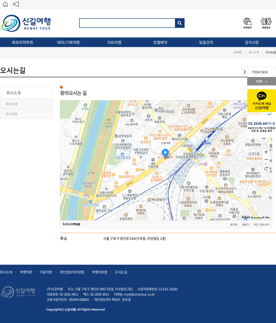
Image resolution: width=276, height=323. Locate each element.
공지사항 (252, 42)
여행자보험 (99, 271)
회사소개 (254, 52)
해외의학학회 (22, 42)
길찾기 (245, 224)
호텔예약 (160, 42)
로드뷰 (233, 224)
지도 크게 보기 (261, 224)
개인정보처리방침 (72, 271)
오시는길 (271, 52)
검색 (180, 23)
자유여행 (114, 42)
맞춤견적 (206, 42)
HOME (238, 52)
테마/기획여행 (68, 42)
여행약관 (26, 271)
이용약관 (46, 271)
